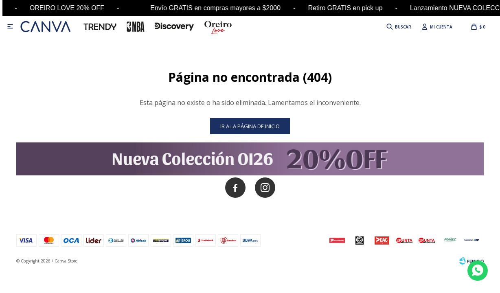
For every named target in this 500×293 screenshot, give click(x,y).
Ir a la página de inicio (250, 126)
